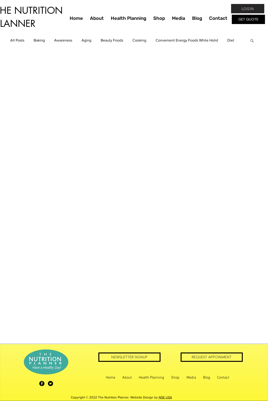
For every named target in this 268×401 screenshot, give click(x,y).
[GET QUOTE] (248, 19)
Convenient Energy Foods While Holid (187, 40)
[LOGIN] (247, 8)
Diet (230, 40)
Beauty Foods (112, 40)
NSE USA (165, 397)
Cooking (139, 40)
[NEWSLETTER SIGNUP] (129, 357)
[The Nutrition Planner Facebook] (41, 383)
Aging (86, 40)
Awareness (63, 40)
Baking (39, 40)
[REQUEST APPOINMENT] (212, 357)
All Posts (17, 40)
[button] (252, 40)
